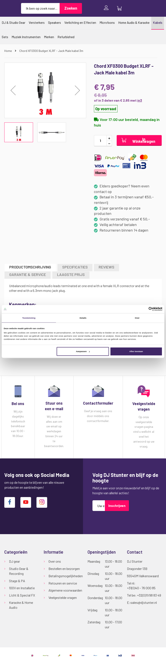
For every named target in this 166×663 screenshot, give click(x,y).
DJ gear (14, 561)
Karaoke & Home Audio (21, 604)
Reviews (106, 267)
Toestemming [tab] (28, 318)
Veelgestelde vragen (62, 597)
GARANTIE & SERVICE (27, 274)
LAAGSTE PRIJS (71, 274)
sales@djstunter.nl (143, 602)
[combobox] (40, 8)
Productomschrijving (30, 267)
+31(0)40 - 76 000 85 (141, 588)
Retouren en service (62, 583)
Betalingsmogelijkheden (65, 576)
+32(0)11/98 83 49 (149, 595)
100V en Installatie (22, 588)
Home (8, 51)
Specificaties (75, 267)
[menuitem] (13, 22)
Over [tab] (137, 318)
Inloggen (107, 8)
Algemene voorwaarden (65, 590)
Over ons (54, 561)
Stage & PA (17, 581)
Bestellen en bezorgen (64, 569)
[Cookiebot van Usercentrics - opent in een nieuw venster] (143, 309)
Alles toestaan (136, 351)
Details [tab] (83, 318)
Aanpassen (83, 351)
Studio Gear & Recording (18, 571)
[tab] (30, 267)
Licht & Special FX (22, 595)
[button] (77, 90)
